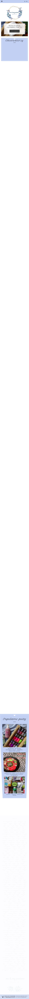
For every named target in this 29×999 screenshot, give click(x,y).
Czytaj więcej (14, 31)
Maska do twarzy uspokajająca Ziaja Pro (14, 26)
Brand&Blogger (10, 997)
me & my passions (10, 996)
